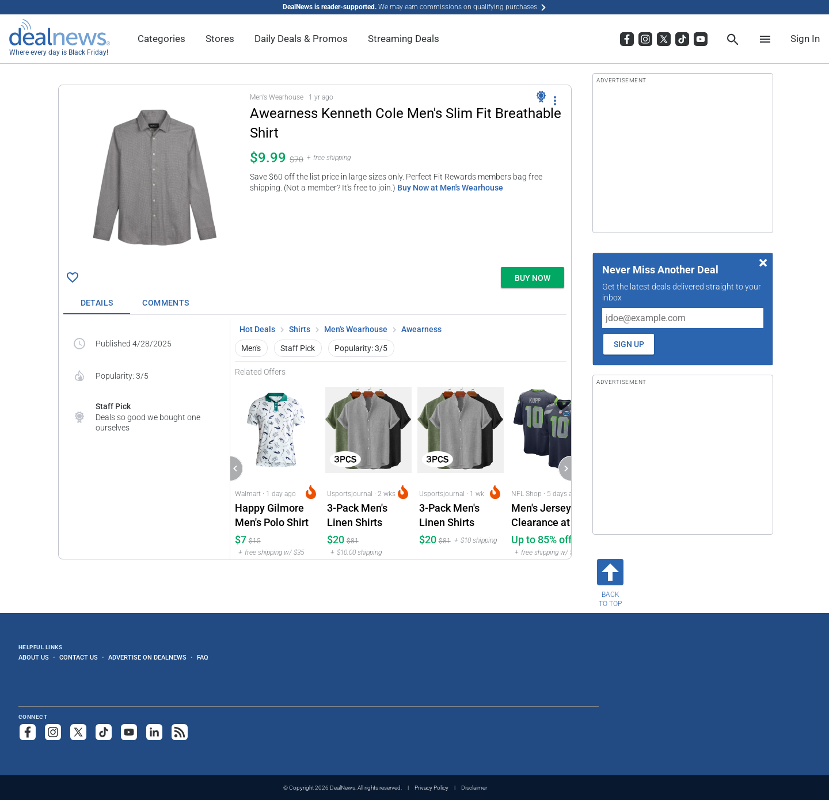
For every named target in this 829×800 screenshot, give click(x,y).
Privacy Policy (431, 787)
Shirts (299, 329)
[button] (315, 173)
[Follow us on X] (78, 732)
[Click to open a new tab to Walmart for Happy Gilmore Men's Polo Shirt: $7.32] (276, 467)
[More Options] (555, 100)
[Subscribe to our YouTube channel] (129, 732)
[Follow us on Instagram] (53, 732)
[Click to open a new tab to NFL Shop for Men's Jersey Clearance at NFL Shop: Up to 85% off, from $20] (553, 467)
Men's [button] (251, 348)
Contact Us (78, 657)
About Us (33, 657)
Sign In (805, 38)
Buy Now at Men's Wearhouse (450, 187)
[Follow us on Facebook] (27, 732)
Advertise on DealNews (147, 657)
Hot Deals (257, 329)
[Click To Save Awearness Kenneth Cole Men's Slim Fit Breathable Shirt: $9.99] (72, 277)
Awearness (421, 329)
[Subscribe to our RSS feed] (179, 732)
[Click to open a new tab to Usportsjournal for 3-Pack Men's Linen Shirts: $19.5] (368, 467)
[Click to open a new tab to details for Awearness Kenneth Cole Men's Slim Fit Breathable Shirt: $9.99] (154, 176)
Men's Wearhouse (355, 329)
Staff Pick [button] (297, 348)
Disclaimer (474, 787)
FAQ (202, 657)
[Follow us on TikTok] (103, 732)
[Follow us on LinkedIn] (154, 732)
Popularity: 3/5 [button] (360, 348)
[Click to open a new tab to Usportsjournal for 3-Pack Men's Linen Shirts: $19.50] (460, 467)
